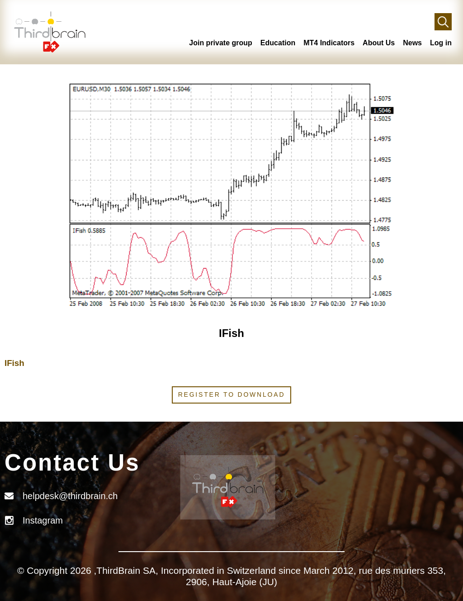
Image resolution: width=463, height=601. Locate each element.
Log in (441, 43)
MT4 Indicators (328, 43)
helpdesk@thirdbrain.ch (70, 496)
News (412, 43)
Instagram (43, 520)
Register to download (231, 394)
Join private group (220, 43)
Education (277, 43)
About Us (379, 43)
